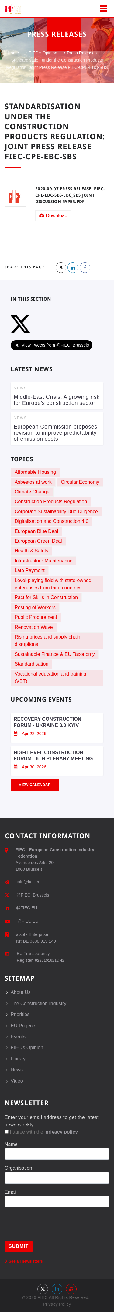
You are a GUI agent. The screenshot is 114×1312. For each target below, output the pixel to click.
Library (18, 1058)
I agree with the (42, 1131)
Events (18, 1036)
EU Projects (23, 1025)
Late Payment (30, 570)
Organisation (18, 1168)
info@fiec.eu (28, 881)
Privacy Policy (57, 1304)
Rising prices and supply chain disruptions (47, 640)
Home (13, 53)
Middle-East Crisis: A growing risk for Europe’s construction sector (57, 400)
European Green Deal (38, 541)
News (17, 1069)
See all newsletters (24, 1261)
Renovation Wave (34, 627)
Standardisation (31, 663)
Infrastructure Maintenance (43, 560)
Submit (19, 1246)
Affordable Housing (35, 472)
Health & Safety (31, 550)
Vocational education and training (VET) (50, 677)
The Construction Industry (38, 1003)
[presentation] (51, 1229)
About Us (21, 992)
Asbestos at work (33, 482)
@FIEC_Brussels (32, 895)
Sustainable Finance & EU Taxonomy (55, 654)
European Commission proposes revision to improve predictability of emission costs (55, 433)
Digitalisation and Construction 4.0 (51, 521)
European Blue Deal (36, 531)
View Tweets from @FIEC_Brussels (51, 345)
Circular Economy (80, 482)
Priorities (20, 1014)
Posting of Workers (35, 607)
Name (11, 1144)
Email (11, 1192)
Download (53, 215)
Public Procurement (36, 617)
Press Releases (82, 53)
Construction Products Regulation (51, 501)
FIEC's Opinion (43, 53)
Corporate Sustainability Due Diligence (56, 511)
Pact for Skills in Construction (46, 597)
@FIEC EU (26, 907)
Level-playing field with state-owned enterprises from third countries (53, 584)
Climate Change (32, 491)
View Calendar (34, 785)
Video (17, 1080)
